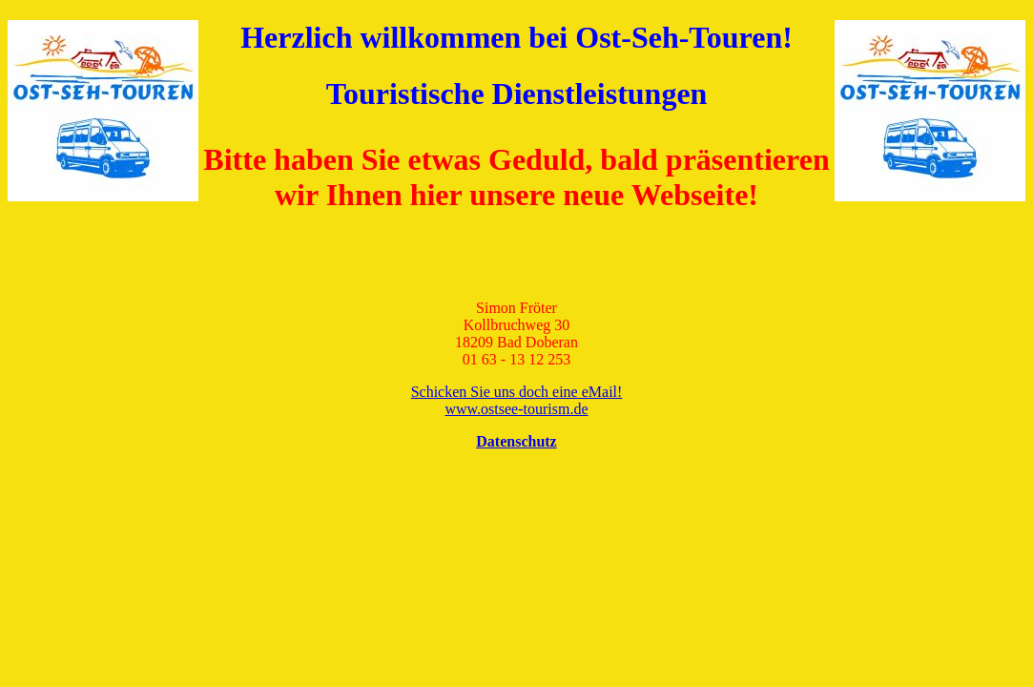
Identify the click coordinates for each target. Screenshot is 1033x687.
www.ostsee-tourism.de (516, 409)
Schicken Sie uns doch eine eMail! (517, 392)
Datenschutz (516, 441)
